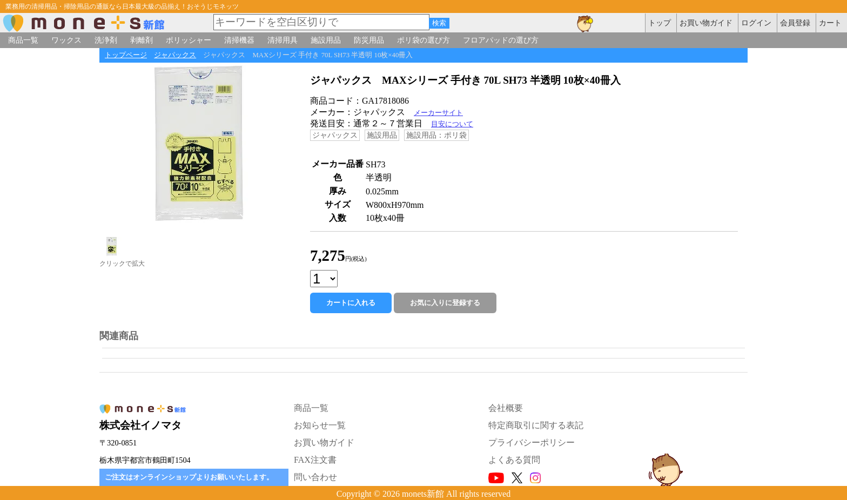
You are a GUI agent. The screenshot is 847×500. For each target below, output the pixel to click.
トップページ (126, 55)
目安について (452, 124)
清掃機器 (239, 40)
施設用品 (326, 40)
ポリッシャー (188, 40)
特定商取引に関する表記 (535, 425)
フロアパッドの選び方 (501, 40)
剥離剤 (141, 40)
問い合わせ (315, 477)
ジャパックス (175, 55)
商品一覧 (23, 40)
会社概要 (505, 408)
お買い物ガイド (324, 442)
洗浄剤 (106, 40)
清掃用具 (282, 40)
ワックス (66, 40)
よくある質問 (514, 459)
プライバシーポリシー (531, 442)
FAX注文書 (315, 459)
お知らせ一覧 (320, 425)
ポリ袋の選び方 (423, 40)
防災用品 (369, 40)
